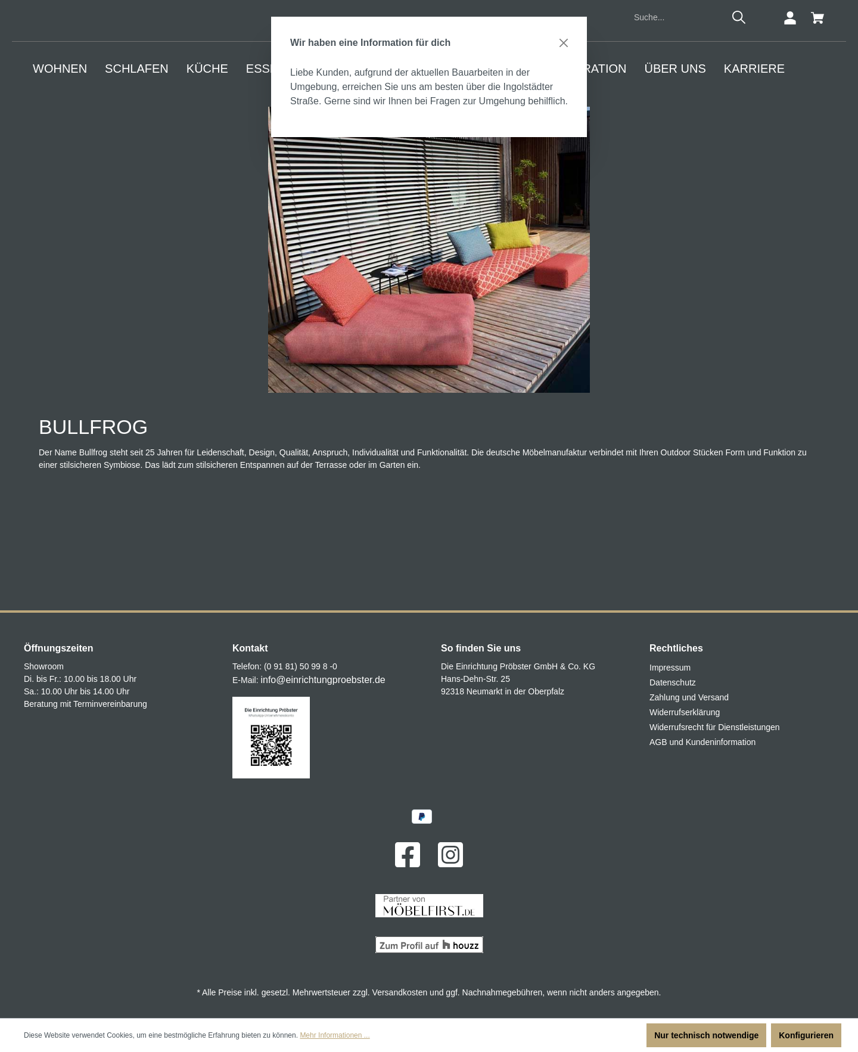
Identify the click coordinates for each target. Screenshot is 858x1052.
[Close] (564, 43)
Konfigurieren (806, 1035)
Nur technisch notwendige (706, 1035)
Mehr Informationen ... (334, 1035)
